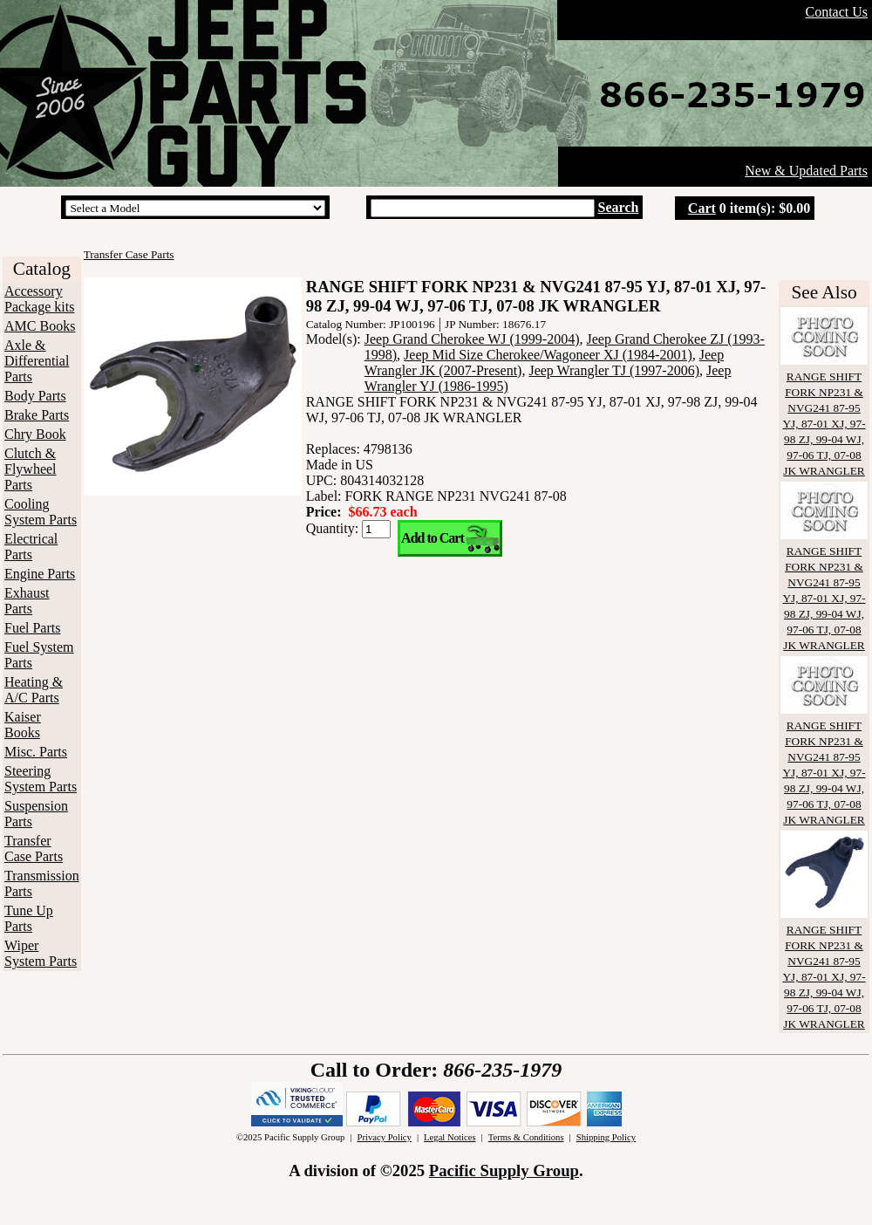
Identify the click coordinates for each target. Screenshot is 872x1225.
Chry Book (35, 434)
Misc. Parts (35, 751)
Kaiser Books (22, 724)
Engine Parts (39, 573)
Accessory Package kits (39, 299)
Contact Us (836, 11)
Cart (702, 208)
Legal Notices (449, 1137)
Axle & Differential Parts (36, 361)
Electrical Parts (31, 546)
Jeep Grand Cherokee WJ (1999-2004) (472, 339)
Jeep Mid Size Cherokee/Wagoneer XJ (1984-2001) (548, 354)
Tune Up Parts (28, 918)
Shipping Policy (606, 1137)
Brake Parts (36, 414)
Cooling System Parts (40, 511)
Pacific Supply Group (504, 1170)
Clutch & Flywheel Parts (30, 469)
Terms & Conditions (526, 1137)
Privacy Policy (384, 1137)
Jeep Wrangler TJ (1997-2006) (613, 370)
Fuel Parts (32, 627)
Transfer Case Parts (33, 848)
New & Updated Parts (806, 170)
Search (618, 207)
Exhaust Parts (27, 600)
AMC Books (39, 325)
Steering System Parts (40, 778)
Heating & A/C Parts (33, 689)
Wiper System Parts (40, 953)
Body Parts (35, 395)
